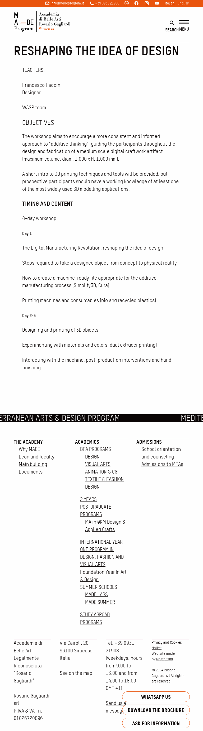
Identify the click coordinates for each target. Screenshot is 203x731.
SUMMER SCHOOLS (98, 587)
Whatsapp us (156, 697)
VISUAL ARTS (97, 464)
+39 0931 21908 (107, 3)
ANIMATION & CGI (101, 472)
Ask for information (156, 723)
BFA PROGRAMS (95, 449)
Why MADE (29, 449)
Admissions (149, 442)
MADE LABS (96, 594)
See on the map (76, 673)
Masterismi (164, 659)
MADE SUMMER (100, 602)
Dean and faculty (36, 457)
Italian (169, 3)
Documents (31, 472)
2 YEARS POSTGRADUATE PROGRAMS (95, 506)
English (183, 3)
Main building (33, 464)
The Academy (28, 442)
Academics (87, 442)
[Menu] (184, 26)
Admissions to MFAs (162, 464)
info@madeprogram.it (67, 3)
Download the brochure (156, 710)
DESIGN (92, 457)
